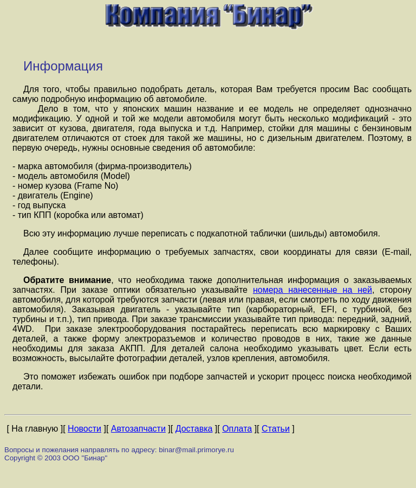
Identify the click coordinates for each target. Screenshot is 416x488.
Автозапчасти (138, 428)
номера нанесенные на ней (312, 289)
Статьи (276, 428)
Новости (84, 428)
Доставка (194, 428)
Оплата (237, 428)
